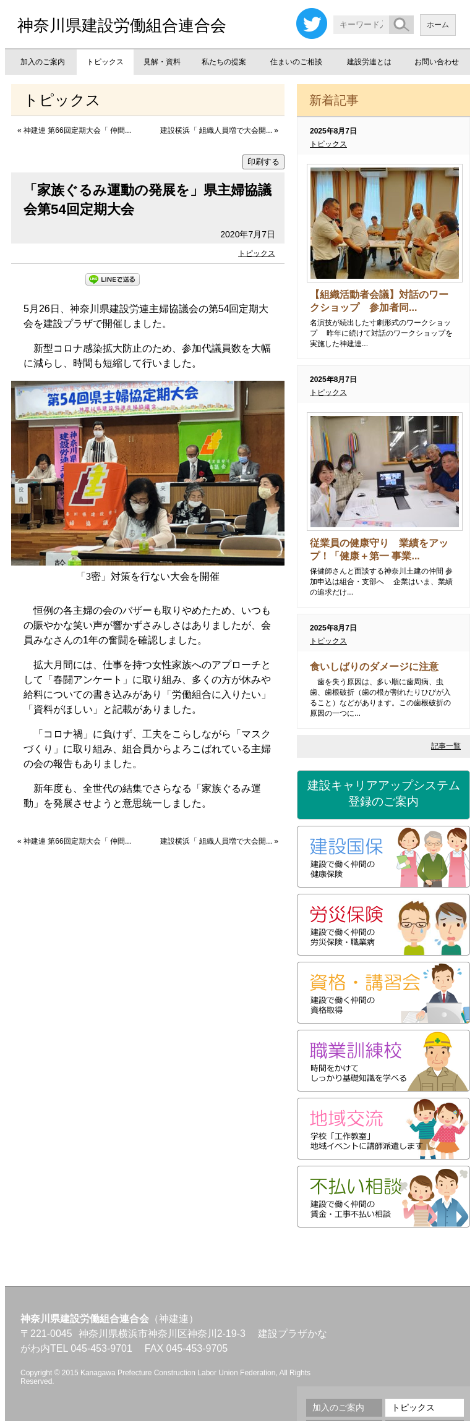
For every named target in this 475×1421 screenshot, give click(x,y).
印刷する (263, 161)
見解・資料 (162, 61)
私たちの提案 (224, 61)
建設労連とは (369, 61)
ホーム (438, 24)
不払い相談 (383, 1197)
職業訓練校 (383, 1061)
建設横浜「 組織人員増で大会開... (216, 130)
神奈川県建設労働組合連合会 (121, 25)
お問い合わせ (436, 61)
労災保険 (383, 925)
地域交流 (383, 1129)
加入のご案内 (42, 61)
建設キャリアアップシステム (383, 794)
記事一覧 (446, 746)
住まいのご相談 (296, 61)
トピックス (105, 61)
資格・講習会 (383, 993)
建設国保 (383, 857)
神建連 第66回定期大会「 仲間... (77, 130)
